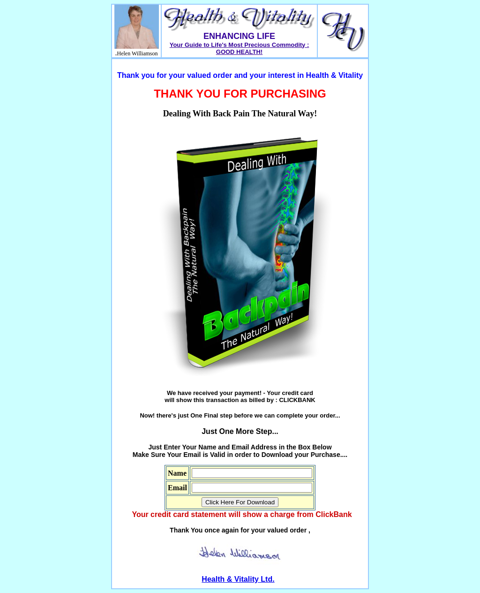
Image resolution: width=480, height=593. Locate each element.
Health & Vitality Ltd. (238, 579)
